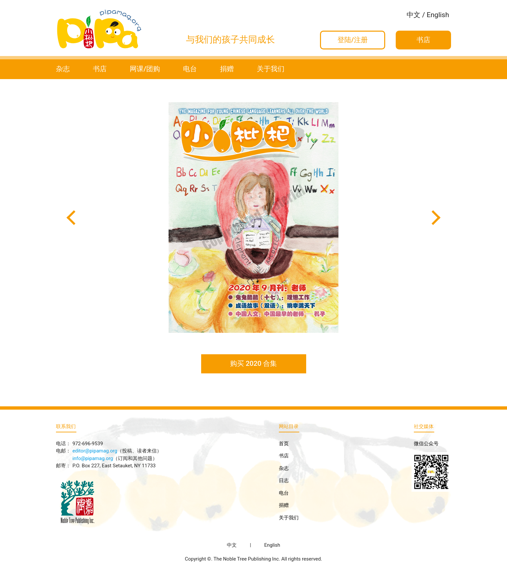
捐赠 (227, 69)
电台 (190, 69)
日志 (284, 480)
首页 (284, 444)
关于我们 (270, 69)
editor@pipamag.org (94, 451)
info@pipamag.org (92, 458)
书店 (100, 69)
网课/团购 (145, 69)
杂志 (63, 69)
